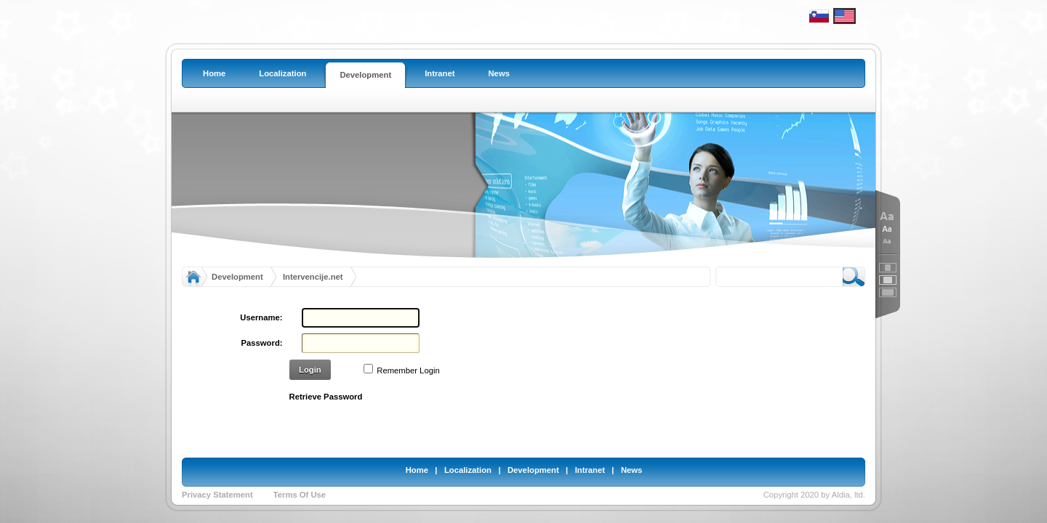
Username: (261, 317)
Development (237, 276)
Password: (262, 342)
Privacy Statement (217, 494)
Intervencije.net (313, 276)
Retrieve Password (326, 396)
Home (417, 470)
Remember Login (408, 370)
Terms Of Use (299, 494)
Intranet (590, 470)
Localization (468, 470)
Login (310, 369)
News (631, 470)
